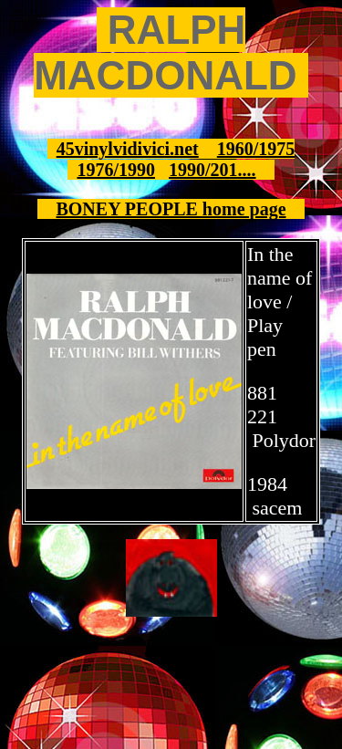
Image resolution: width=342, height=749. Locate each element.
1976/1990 (116, 170)
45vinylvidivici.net (128, 149)
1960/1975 (256, 149)
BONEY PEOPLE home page (170, 209)
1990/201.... (212, 170)
